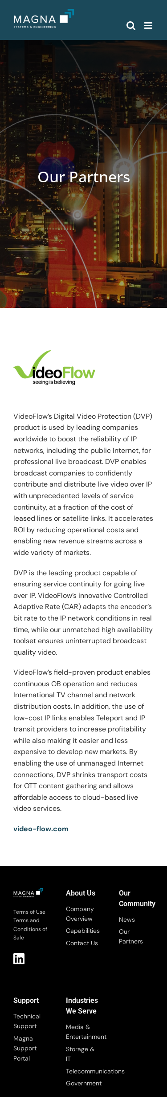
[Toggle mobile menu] (149, 25)
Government (83, 1083)
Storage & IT (80, 1054)
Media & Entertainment (83, 1032)
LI (18, 958)
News (127, 919)
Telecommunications (83, 1071)
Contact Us (82, 943)
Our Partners (131, 936)
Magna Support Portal (25, 1048)
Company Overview (80, 914)
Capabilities (83, 931)
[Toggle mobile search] (130, 25)
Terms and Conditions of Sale (30, 929)
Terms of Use (29, 912)
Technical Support (27, 1021)
